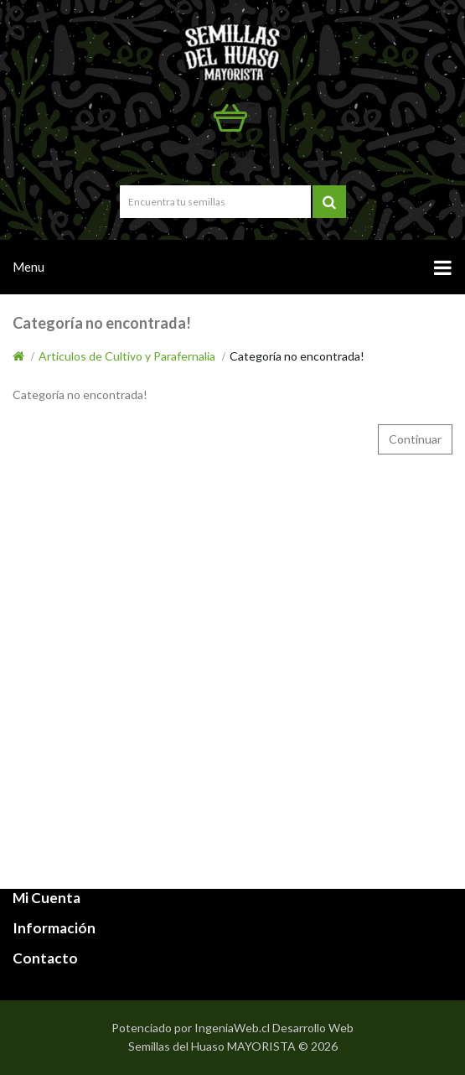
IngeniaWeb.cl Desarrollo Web (274, 1027)
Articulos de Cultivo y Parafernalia (127, 356)
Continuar (415, 439)
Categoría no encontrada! (297, 356)
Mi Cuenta (237, 153)
